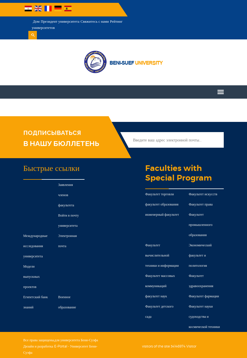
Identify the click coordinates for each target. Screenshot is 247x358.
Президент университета (146, 9)
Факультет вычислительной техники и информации (162, 243)
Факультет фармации (205, 284)
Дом (123, 9)
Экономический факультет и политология (201, 243)
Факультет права (202, 192)
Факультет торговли (159, 182)
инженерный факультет (162, 202)
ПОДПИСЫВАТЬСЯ (50, 120)
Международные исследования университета (34, 223)
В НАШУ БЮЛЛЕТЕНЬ (60, 131)
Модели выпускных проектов (30, 254)
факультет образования (162, 192)
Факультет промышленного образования (202, 212)
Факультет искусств (204, 182)
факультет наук (156, 284)
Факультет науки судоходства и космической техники (205, 304)
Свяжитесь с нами (181, 9)
